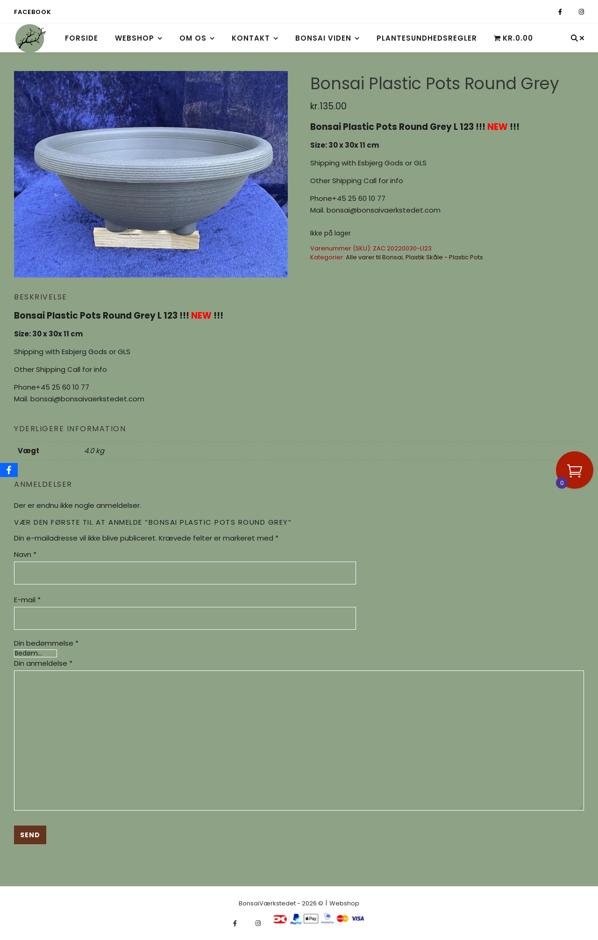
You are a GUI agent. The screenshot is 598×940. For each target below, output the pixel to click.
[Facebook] (9, 470)
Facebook (32, 11)
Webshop (134, 38)
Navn (25, 554)
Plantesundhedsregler (427, 38)
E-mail (27, 600)
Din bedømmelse (46, 643)
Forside (81, 38)
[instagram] (581, 11)
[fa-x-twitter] (571, 11)
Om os (192, 38)
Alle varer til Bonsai (374, 257)
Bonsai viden (323, 38)
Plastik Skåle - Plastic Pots (444, 257)
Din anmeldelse (43, 663)
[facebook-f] (560, 11)
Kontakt (251, 38)
